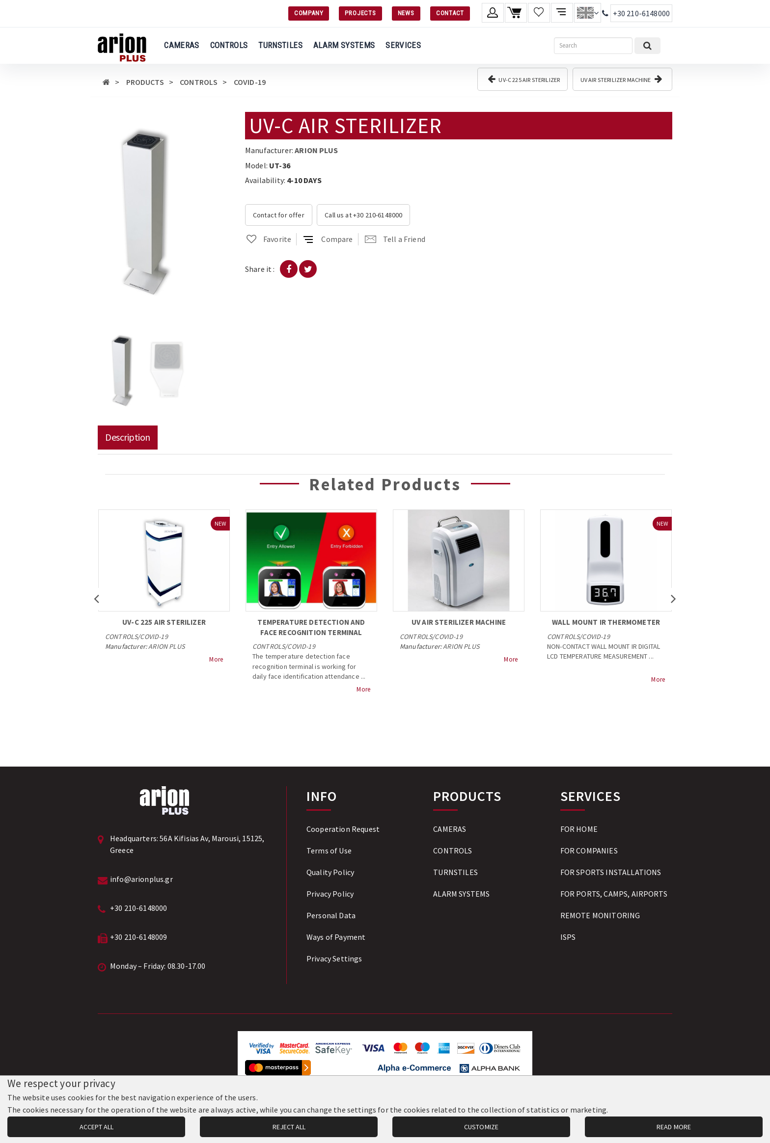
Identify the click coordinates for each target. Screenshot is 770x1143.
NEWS (406, 13)
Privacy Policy (330, 894)
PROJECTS (360, 13)
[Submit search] (647, 45)
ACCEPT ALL (96, 1126)
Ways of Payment (335, 937)
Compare (328, 239)
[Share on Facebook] (289, 269)
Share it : (260, 269)
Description (127, 437)
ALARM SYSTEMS (344, 45)
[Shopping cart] (516, 13)
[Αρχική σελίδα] (106, 82)
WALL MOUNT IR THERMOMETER (606, 622)
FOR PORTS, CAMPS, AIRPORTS (613, 894)
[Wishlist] (539, 13)
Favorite (268, 239)
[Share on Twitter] (308, 269)
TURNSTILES (280, 45)
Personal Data (331, 915)
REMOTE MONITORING (600, 915)
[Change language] (587, 13)
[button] (177, 121)
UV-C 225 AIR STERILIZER (524, 79)
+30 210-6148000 (641, 13)
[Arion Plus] (122, 45)
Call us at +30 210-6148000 (363, 215)
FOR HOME (579, 829)
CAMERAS (181, 45)
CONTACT (450, 13)
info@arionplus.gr (141, 879)
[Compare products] (562, 13)
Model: (256, 165)
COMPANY (308, 13)
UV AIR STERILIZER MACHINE (621, 79)
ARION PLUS (316, 150)
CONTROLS (229, 45)
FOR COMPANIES (589, 850)
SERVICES (403, 45)
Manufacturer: (269, 150)
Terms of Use (329, 850)
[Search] (593, 45)
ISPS (568, 937)
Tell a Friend (395, 239)
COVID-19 (250, 82)
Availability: (265, 180)
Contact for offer (278, 215)
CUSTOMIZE (481, 1126)
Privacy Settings (334, 958)
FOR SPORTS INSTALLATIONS (610, 872)
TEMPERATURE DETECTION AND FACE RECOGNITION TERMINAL (311, 627)
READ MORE (674, 1126)
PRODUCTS (145, 82)
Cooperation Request (343, 829)
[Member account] (493, 13)
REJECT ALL (289, 1126)
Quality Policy (330, 872)
